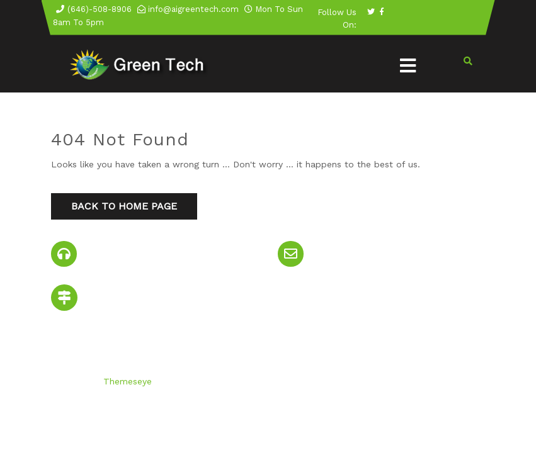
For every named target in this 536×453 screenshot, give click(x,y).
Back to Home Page (124, 206)
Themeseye (126, 381)
